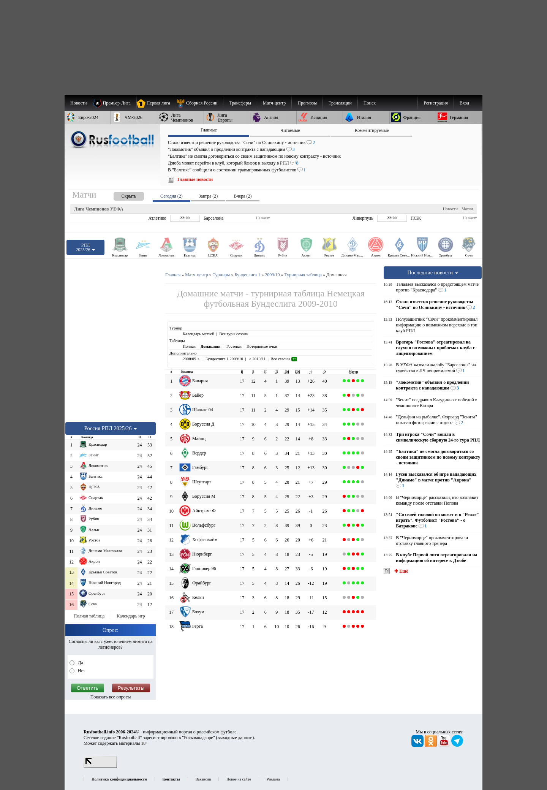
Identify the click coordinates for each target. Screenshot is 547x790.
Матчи (467, 208)
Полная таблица (89, 616)
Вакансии (203, 779)
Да (80, 662)
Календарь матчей (198, 333)
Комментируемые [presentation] (372, 130)
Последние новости (432, 272)
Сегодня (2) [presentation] (171, 196)
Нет (81, 670)
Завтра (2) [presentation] (208, 196)
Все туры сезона (233, 333)
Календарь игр (131, 616)
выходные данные (235, 737)
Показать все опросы (110, 697)
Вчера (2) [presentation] (242, 196)
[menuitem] (199, 103)
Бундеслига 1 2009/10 (224, 358)
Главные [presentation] (209, 130)
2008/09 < (192, 358)
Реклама (273, 779)
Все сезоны (283, 358)
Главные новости (195, 179)
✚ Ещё (400, 571)
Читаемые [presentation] (290, 130)
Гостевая (234, 346)
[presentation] (121, 194)
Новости (450, 208)
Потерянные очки (262, 346)
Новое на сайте (238, 779)
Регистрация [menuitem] (436, 103)
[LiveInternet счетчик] (100, 766)
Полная (189, 346)
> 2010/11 (257, 358)
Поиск (370, 103)
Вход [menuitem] (464, 103)
